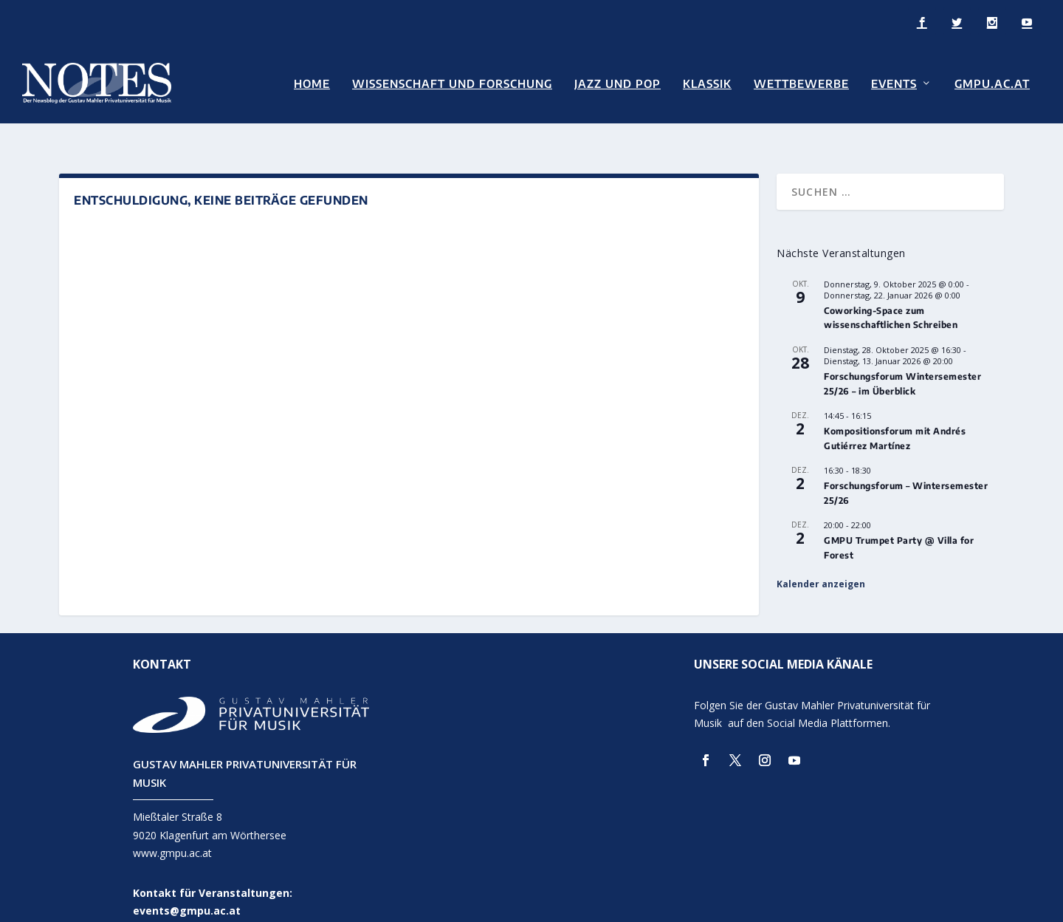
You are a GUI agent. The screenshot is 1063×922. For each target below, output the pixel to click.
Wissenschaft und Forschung (452, 82)
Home (312, 82)
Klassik (707, 82)
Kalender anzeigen (821, 562)
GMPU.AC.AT (992, 82)
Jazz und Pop (617, 82)
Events (894, 82)
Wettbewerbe (801, 82)
